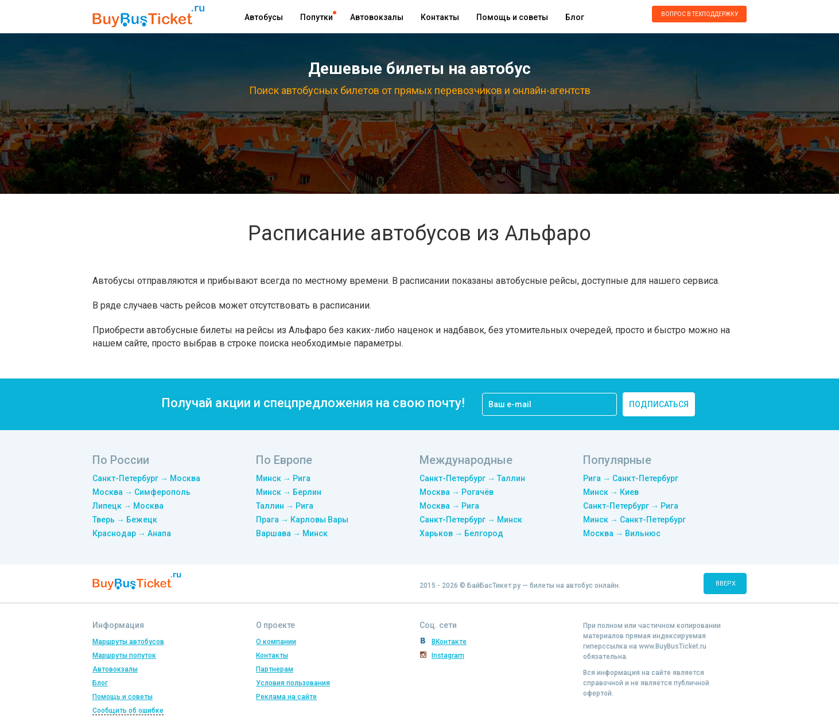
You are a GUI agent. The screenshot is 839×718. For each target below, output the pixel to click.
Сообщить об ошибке (128, 711)
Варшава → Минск (292, 533)
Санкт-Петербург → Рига (630, 505)
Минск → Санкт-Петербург (634, 519)
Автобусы (263, 17)
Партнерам (274, 669)
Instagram (448, 655)
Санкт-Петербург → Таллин (472, 478)
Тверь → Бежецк (124, 519)
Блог (574, 17)
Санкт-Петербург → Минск (471, 519)
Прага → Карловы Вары (302, 519)
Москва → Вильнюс (622, 533)
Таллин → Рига (284, 505)
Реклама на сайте (286, 697)
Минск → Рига (283, 478)
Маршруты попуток (124, 655)
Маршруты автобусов (128, 642)
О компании (276, 642)
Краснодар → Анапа (131, 533)
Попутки (316, 17)
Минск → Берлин (288, 492)
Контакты (440, 17)
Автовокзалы (376, 17)
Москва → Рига (449, 505)
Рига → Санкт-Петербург (630, 478)
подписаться (659, 404)
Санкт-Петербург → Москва (146, 478)
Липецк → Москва (128, 505)
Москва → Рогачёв (457, 492)
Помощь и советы (512, 17)
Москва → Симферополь (141, 492)
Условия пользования (293, 683)
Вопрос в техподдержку (699, 14)
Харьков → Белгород (461, 533)
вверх (726, 583)
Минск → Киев (611, 492)
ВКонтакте (449, 642)
